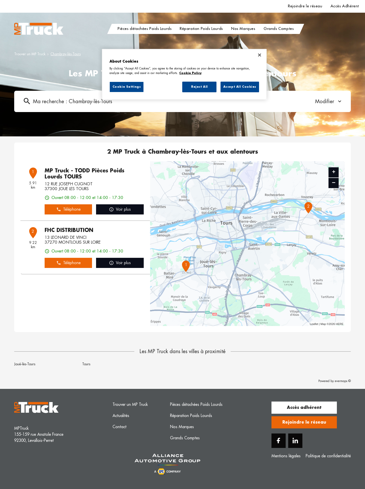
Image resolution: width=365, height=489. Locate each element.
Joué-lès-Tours (24, 364)
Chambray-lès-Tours (65, 54)
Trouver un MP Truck (29, 54)
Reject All (199, 86)
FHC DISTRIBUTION (69, 230)
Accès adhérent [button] (304, 408)
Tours (86, 364)
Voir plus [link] (120, 209)
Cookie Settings (127, 86)
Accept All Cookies (239, 86)
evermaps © (343, 381)
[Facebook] (278, 440)
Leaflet (314, 323)
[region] (184, 74)
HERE (339, 323)
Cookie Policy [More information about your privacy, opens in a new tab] (190, 73)
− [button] (333, 183)
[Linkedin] (295, 440)
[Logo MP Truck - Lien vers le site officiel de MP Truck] (38, 29)
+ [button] (333, 172)
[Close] (259, 55)
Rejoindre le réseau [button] (304, 422)
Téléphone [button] (68, 209)
